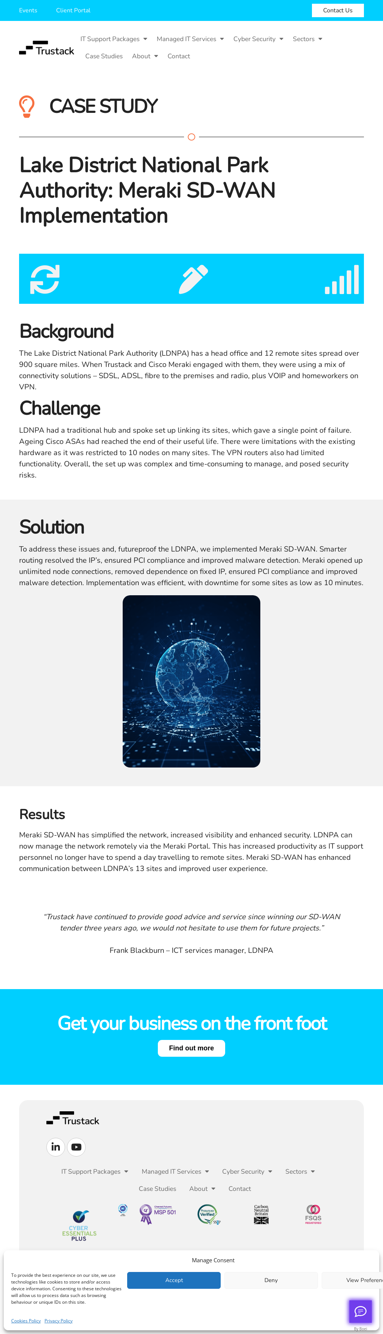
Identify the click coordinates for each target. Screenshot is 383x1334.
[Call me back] (360, 1311)
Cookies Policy (26, 1321)
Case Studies (104, 56)
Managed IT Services (190, 39)
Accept (174, 1280)
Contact (179, 56)
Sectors (307, 39)
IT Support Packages (113, 39)
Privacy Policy (59, 1321)
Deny (271, 1280)
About (145, 56)
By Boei (360, 1328)
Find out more (191, 1048)
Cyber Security (258, 39)
